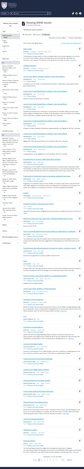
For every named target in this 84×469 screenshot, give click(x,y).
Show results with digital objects (71, 43)
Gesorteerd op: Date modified (57, 38)
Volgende (69, 460)
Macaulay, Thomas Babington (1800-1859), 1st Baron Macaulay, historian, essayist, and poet (10, 142)
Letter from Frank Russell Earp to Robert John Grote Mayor (45, 91)
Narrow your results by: (10, 24)
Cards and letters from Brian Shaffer (36, 380)
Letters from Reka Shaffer (33, 344)
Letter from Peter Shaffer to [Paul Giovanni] (39, 289)
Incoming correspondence (33, 327)
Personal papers (29, 441)
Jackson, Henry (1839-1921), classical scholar (9, 210)
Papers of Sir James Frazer (10, 109)
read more (73, 60)
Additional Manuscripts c (9, 98)
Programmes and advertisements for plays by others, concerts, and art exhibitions (50, 248)
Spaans (5, 52)
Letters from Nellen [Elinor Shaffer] (36, 370)
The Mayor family (7, 204)
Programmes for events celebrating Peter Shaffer (42, 159)
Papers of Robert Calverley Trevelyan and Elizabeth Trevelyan (10, 83)
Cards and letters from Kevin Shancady (38, 359)
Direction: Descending (75, 38)
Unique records (7, 36)
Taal (3, 31)
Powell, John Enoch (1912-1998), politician (10, 217)
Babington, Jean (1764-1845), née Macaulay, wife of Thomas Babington (9, 173)
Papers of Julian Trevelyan (10, 114)
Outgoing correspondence (33, 299)
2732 (62, 460)
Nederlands (5, 47)
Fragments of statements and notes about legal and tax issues (47, 176)
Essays (25, 193)
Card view (37, 34)
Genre (4, 231)
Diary (25, 261)
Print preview (27, 34)
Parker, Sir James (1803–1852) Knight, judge (9, 181)
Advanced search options (32, 30)
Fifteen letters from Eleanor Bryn (35, 402)
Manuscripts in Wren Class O (10, 92)
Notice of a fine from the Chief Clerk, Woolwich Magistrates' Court (48, 219)
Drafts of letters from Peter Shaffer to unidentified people (45, 276)
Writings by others (30, 430)
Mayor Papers (6, 125)
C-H (24, 316)
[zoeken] (31, 13)
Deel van (5, 59)
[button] (73, 13)
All (3, 62)
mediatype (6, 243)
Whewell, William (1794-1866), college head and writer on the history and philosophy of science (9, 163)
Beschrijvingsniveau (9, 237)
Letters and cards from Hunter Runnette (38, 391)
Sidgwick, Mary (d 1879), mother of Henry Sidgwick (10, 198)
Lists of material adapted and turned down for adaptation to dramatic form (50, 231)
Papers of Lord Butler (8, 103)
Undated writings (29, 66)
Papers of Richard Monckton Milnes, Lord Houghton (9, 69)
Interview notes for (38, 204)
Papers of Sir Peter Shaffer (36, 54)
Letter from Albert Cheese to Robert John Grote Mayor (44, 76)
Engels (6, 42)
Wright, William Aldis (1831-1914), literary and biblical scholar (10, 189)
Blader (4, 13)
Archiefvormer (7, 131)
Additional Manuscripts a (9, 76)
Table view (46, 34)
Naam (4, 225)
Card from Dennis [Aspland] (33, 419)
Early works (27, 49)
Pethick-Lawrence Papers (10, 119)
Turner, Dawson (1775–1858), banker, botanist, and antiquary (9, 152)
